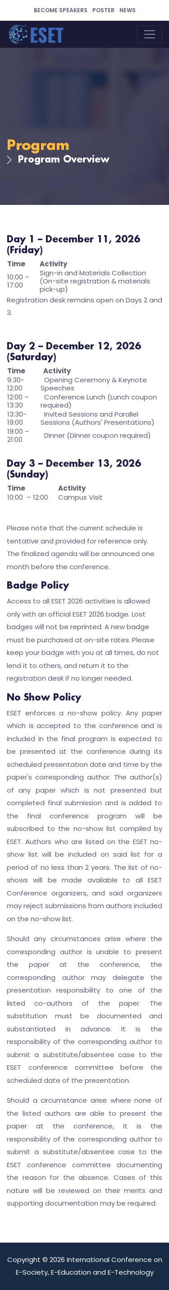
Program (38, 146)
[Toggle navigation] (149, 34)
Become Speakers (60, 10)
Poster (103, 10)
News (127, 10)
